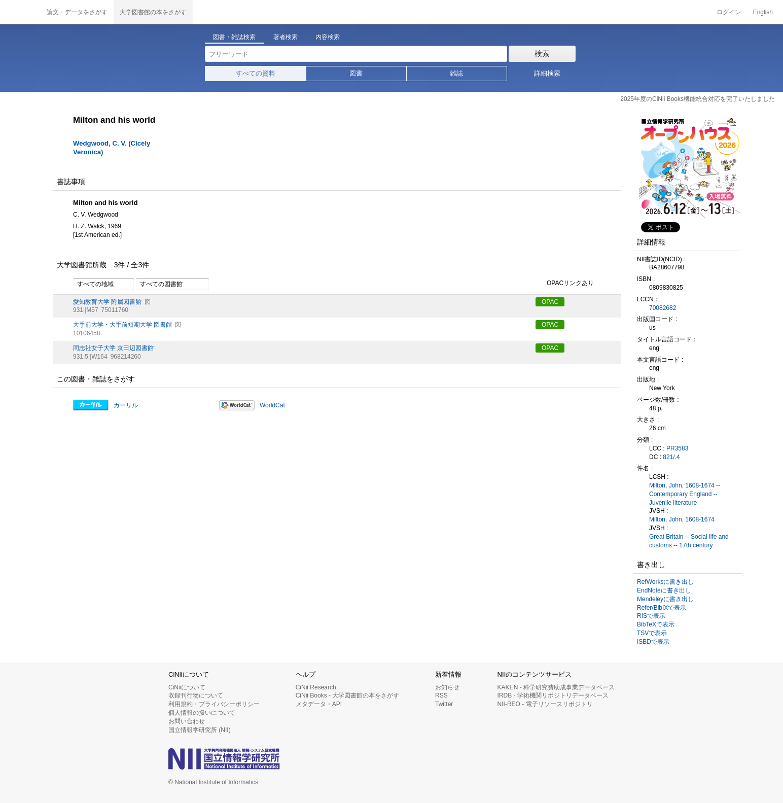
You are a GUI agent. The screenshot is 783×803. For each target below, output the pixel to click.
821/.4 (671, 457)
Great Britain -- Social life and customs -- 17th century (689, 541)
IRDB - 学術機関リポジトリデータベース (553, 695)
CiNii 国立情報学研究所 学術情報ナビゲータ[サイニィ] (20, 12)
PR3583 (677, 448)
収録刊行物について (195, 695)
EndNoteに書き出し (664, 590)
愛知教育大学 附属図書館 (107, 301)
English (763, 12)
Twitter (444, 704)
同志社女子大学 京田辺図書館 (113, 348)
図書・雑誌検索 (234, 37)
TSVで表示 (652, 633)
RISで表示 (651, 615)
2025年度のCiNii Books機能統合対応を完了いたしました (697, 98)
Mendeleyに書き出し (665, 599)
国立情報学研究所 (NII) (199, 730)
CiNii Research (316, 687)
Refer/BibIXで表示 (661, 607)
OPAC (550, 301)
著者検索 (285, 37)
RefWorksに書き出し (665, 581)
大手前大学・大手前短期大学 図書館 (122, 324)
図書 (356, 73)
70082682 (662, 307)
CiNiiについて (186, 687)
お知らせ (447, 687)
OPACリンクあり (565, 283)
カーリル (126, 405)
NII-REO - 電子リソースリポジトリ (545, 704)
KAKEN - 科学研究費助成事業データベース (556, 687)
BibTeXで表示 (655, 624)
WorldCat (272, 405)
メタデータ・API (319, 704)
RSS (441, 695)
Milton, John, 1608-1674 (682, 519)
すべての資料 (255, 73)
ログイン (729, 12)
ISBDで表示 (653, 641)
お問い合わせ (186, 721)
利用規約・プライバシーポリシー (214, 704)
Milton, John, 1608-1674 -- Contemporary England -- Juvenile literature (684, 494)
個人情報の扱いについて (201, 712)
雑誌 (456, 73)
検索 (542, 53)
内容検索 (327, 37)
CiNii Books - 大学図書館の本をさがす (348, 695)
